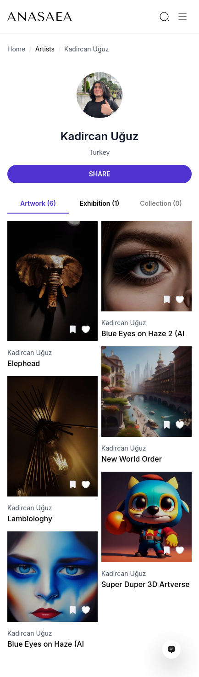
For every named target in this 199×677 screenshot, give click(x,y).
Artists (45, 49)
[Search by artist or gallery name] (164, 16)
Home (16, 49)
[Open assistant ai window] (171, 649)
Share (99, 174)
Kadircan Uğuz (86, 49)
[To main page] (39, 16)
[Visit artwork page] (52, 281)
